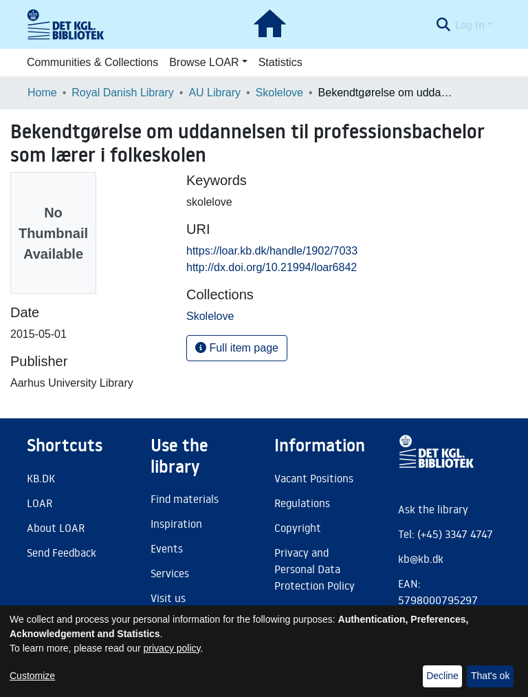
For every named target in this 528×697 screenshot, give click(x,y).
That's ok (490, 675)
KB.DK (41, 478)
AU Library (214, 92)
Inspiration (176, 523)
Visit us (168, 598)
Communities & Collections (92, 62)
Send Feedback (61, 552)
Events (167, 548)
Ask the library (433, 509)
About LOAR (56, 528)
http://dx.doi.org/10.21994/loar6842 (271, 267)
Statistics (280, 62)
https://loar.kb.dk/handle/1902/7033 (272, 251)
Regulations (302, 503)
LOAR (39, 503)
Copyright (297, 528)
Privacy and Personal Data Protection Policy (314, 569)
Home (42, 92)
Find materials (185, 499)
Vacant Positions (313, 478)
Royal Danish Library (123, 92)
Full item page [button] (236, 348)
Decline (442, 675)
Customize (32, 675)
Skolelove (279, 92)
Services (170, 573)
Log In (470, 24)
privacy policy (172, 648)
